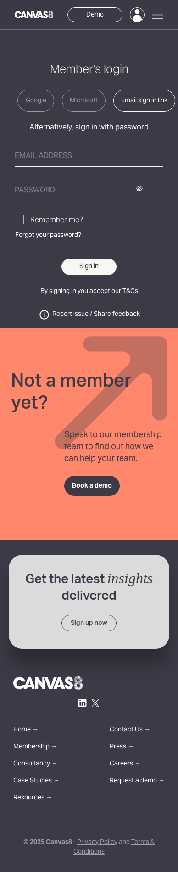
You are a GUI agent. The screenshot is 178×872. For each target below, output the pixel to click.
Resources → (32, 798)
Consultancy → (35, 764)
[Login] (137, 14)
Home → (26, 730)
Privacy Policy (97, 842)
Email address (43, 156)
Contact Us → (130, 730)
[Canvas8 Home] (34, 14)
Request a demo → (137, 781)
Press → (122, 747)
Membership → (35, 747)
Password (35, 190)
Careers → (125, 764)
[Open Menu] (157, 15)
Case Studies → (36, 781)
